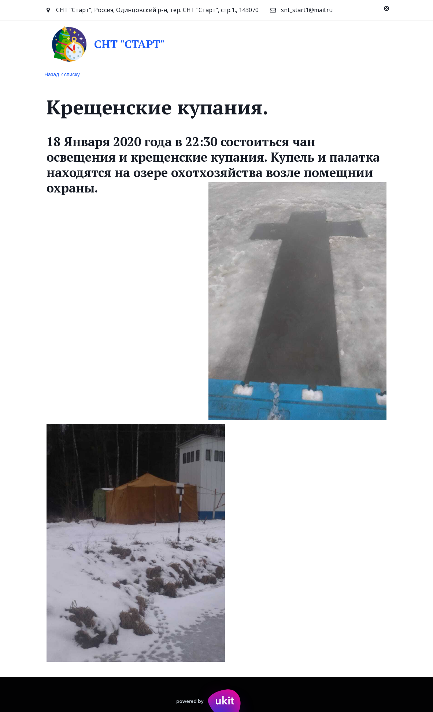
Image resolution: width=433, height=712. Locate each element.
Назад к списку (62, 74)
